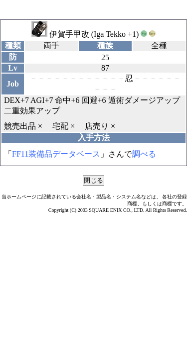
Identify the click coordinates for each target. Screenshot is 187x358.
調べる (144, 154)
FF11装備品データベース (56, 154)
